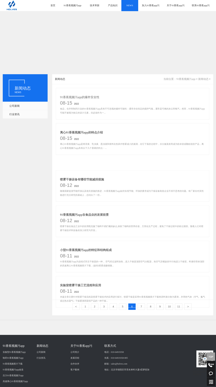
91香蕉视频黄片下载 (13, 380)
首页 (53, 5)
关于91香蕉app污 (176, 5)
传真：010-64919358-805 (116, 374)
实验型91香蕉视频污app (14, 368)
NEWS (129, 5)
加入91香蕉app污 (151, 5)
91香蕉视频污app (72, 5)
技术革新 (94, 5)
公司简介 (74, 368)
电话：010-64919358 (114, 368)
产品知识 (113, 5)
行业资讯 (14, 114)
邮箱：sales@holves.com (115, 380)
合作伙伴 (74, 380)
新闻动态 (203, 79)
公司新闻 (14, 106)
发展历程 (74, 374)
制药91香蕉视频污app (13, 374)
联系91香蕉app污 (201, 5)
